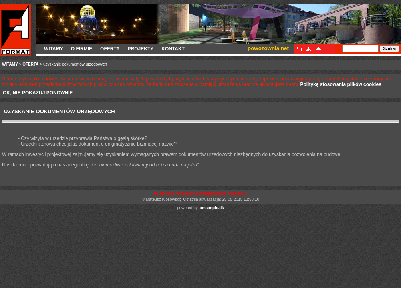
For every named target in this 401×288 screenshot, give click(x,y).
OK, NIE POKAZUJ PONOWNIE (38, 93)
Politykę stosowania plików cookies (340, 84)
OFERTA (109, 49)
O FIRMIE (81, 49)
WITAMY (53, 49)
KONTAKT (173, 49)
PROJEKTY (141, 49)
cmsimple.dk (212, 208)
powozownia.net (268, 48)
